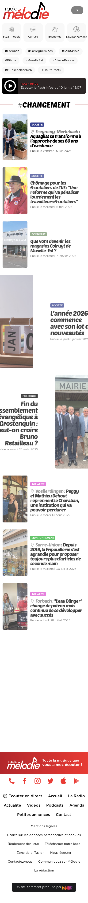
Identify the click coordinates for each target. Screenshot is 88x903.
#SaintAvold (71, 51)
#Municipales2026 (18, 70)
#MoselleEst (34, 60)
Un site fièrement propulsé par (43, 888)
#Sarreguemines (40, 51)
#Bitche (10, 60)
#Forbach (12, 51)
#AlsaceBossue (63, 60)
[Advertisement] (44, 681)
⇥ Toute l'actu (51, 70)
